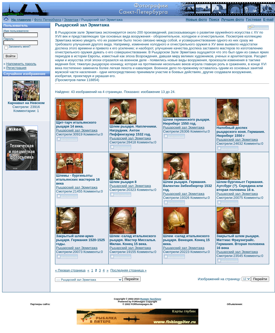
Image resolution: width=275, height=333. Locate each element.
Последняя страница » (128, 270)
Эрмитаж (71, 20)
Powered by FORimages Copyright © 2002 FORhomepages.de (137, 303)
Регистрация (16, 68)
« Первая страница (70, 270)
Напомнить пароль (21, 64)
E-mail (268, 19)
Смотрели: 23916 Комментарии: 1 (26, 109)
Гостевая (253, 19)
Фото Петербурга (47, 20)
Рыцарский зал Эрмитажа (76, 130)
